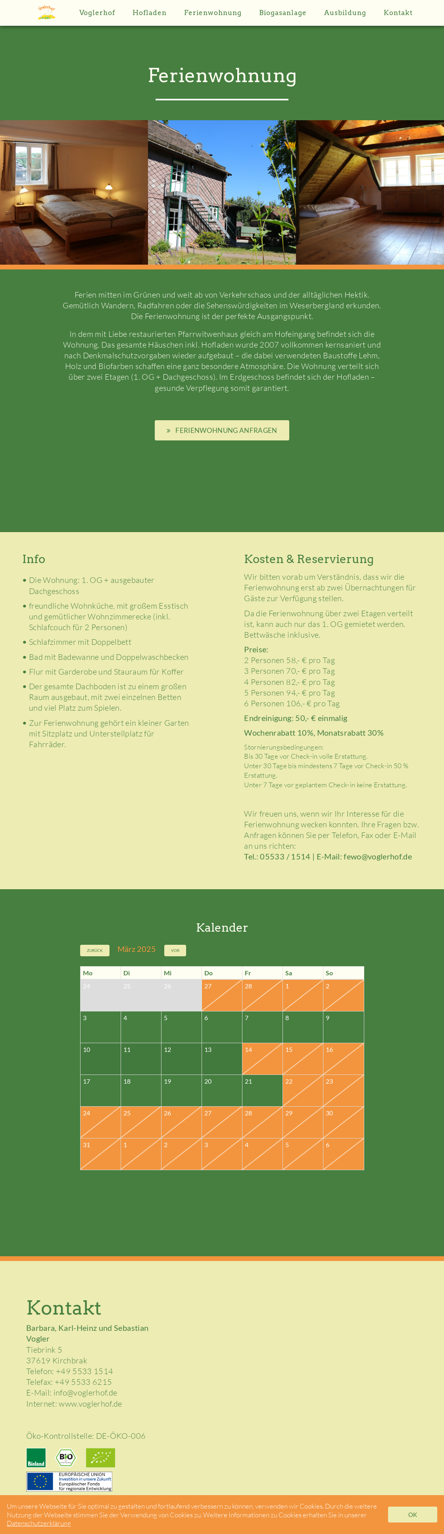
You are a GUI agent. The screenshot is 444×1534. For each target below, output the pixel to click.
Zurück (95, 950)
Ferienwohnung (213, 13)
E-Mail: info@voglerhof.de (71, 1393)
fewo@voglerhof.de (378, 856)
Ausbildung (345, 13)
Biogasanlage (283, 13)
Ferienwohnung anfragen (222, 430)
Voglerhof (97, 13)
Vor (175, 950)
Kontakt (398, 13)
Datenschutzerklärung (39, 1523)
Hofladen (150, 13)
